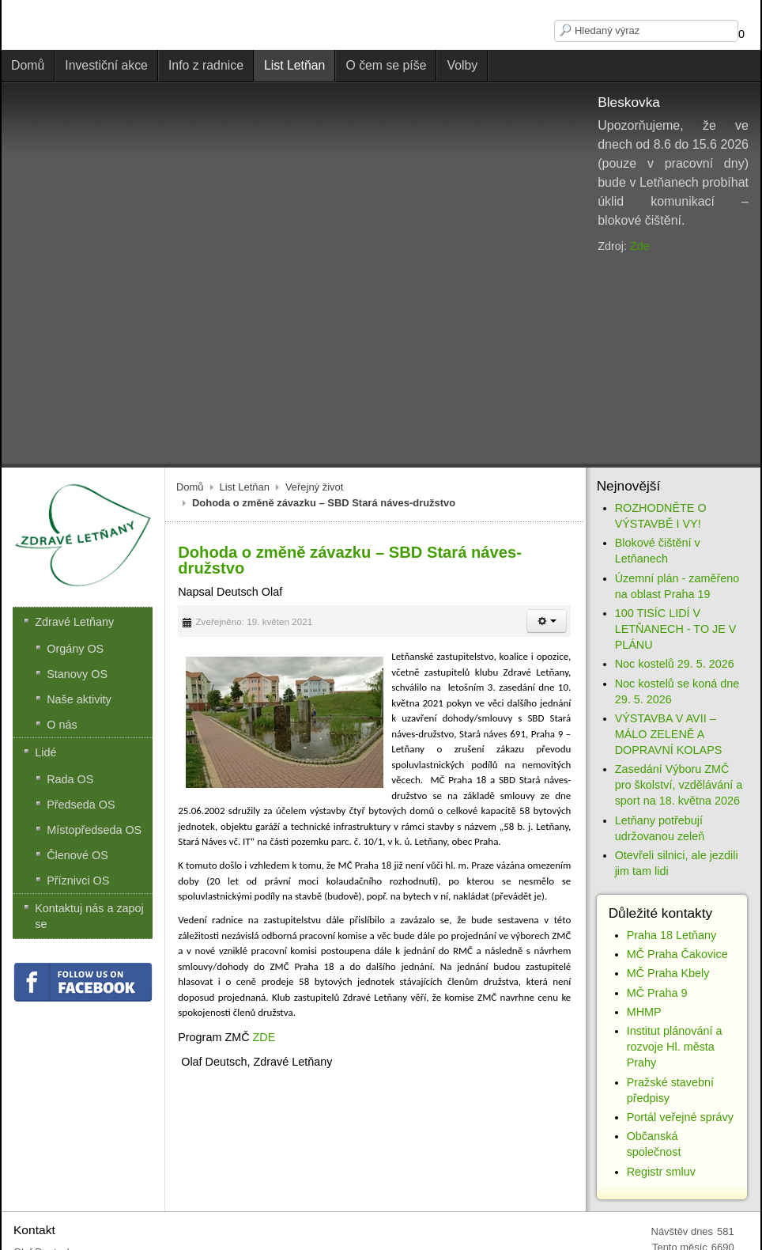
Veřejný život (314, 487)
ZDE (264, 1037)
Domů (190, 487)
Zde (640, 246)
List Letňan (245, 487)
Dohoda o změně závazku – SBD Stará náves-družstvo (350, 560)
